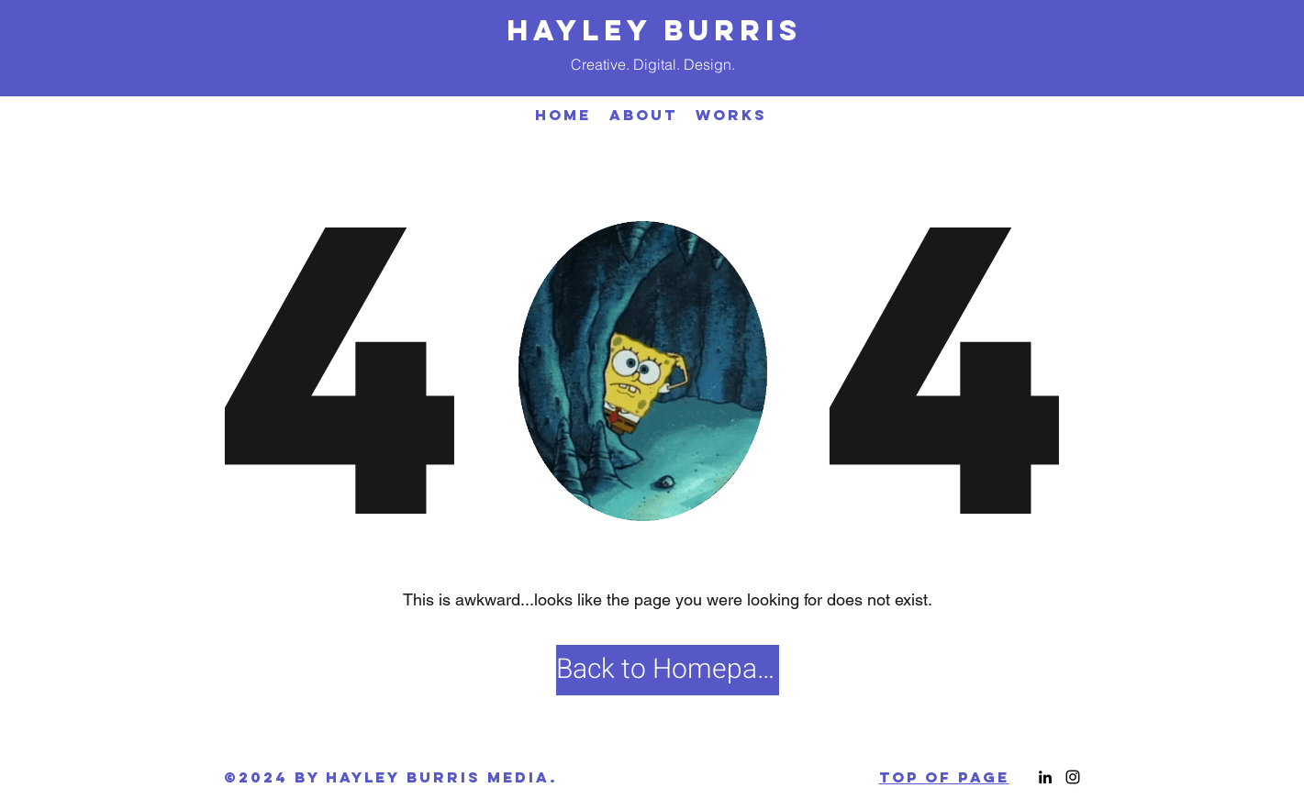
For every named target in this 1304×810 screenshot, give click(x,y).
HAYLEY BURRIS (654, 30)
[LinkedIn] (1087, 114)
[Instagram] (1115, 114)
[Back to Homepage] (667, 670)
